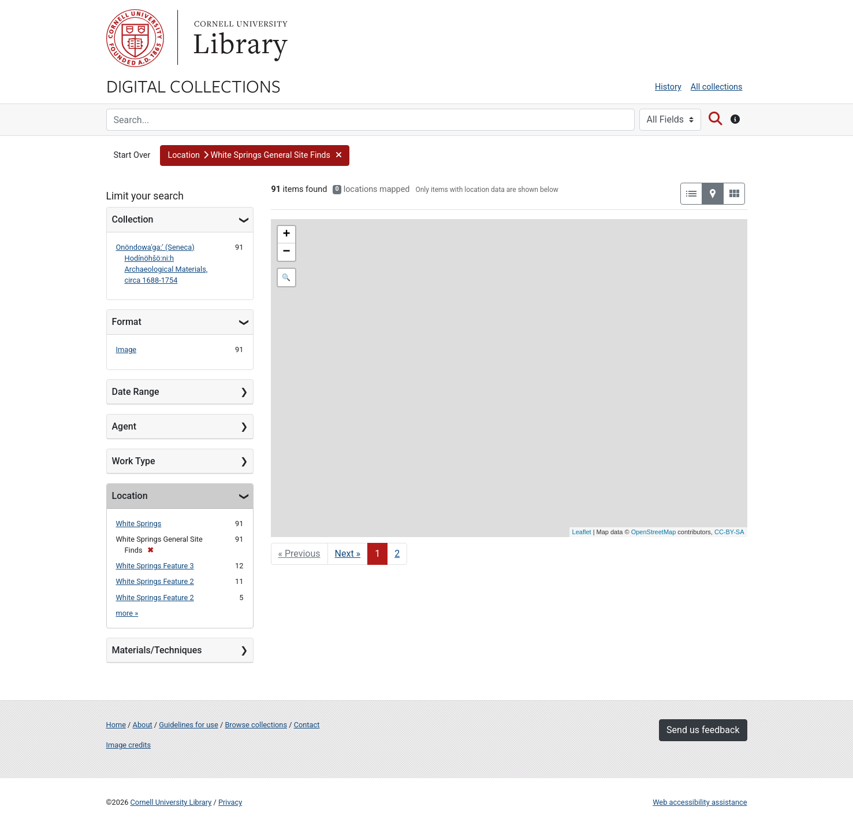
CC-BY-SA (729, 531)
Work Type (133, 461)
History (668, 87)
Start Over (132, 155)
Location (130, 495)
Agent (124, 426)
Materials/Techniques (157, 650)
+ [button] (286, 234)
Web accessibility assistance (700, 802)
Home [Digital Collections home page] (116, 724)
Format (126, 321)
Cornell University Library (171, 802)
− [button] (286, 252)
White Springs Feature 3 (155, 565)
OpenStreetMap (653, 531)
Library (239, 38)
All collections (717, 87)
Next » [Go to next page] (348, 553)
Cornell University (135, 38)
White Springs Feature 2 (155, 581)
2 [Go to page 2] (397, 553)
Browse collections (256, 724)
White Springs (139, 523)
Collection (133, 219)
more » (127, 613)
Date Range (135, 391)
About (142, 724)
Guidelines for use (188, 724)
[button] (254, 155)
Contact (307, 724)
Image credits (128, 745)
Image (126, 349)
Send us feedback (702, 729)
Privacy (230, 802)
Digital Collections (193, 85)
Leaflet (581, 531)
